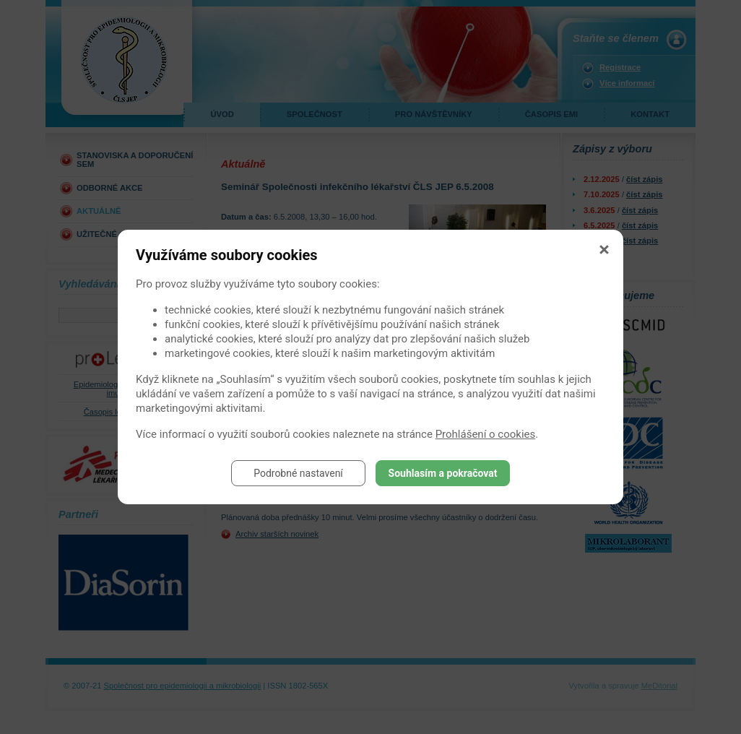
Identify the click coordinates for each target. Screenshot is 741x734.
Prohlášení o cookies (486, 434)
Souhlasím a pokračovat (443, 473)
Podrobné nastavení (298, 473)
